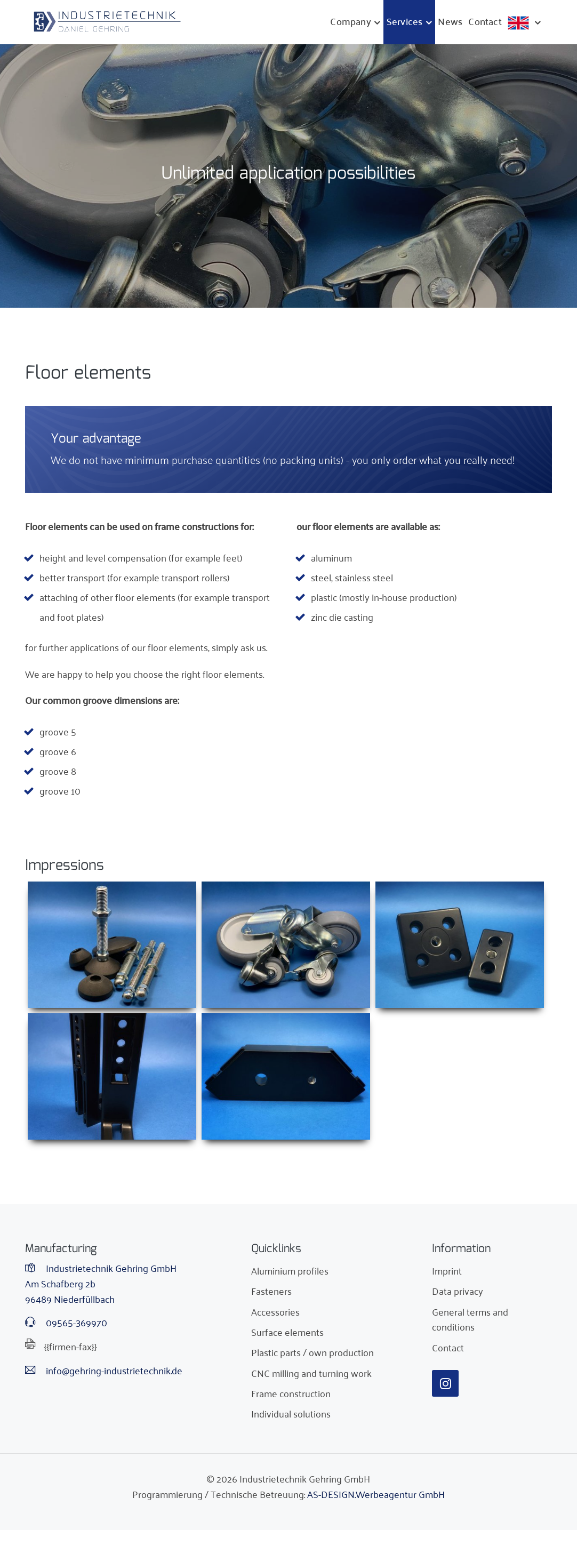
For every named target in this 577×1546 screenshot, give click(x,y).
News (450, 21)
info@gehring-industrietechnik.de (103, 1370)
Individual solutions (291, 1413)
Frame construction (291, 1392)
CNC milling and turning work (311, 1372)
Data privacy (457, 1290)
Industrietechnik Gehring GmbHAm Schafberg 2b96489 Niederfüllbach (101, 1283)
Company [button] (350, 21)
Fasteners (271, 1290)
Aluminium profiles (289, 1270)
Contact (484, 21)
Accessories (275, 1311)
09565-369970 (66, 1322)
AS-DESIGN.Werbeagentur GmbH (376, 1493)
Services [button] (405, 21)
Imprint (447, 1270)
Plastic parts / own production (312, 1351)
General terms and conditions (470, 1319)
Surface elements (287, 1331)
